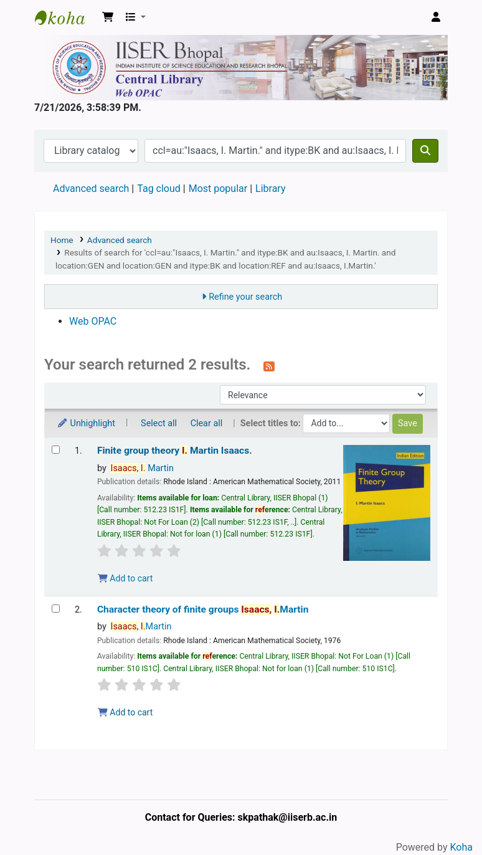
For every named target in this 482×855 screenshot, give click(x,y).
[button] (107, 17)
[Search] (425, 151)
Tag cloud (159, 188)
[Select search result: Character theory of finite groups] (56, 608)
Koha (461, 847)
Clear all (207, 423)
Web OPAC (92, 321)
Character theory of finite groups (203, 609)
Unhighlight (86, 423)
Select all (159, 423)
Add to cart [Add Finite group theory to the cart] (125, 578)
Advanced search (91, 188)
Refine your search (245, 297)
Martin (141, 468)
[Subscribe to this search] (269, 366)
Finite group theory (174, 450)
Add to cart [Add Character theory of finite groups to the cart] (125, 712)
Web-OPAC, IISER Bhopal (66, 17)
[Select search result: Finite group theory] (56, 450)
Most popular (218, 188)
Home (61, 240)
